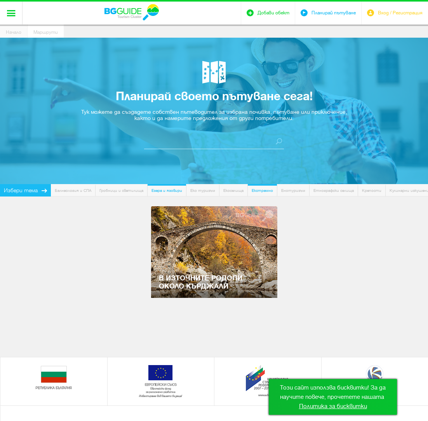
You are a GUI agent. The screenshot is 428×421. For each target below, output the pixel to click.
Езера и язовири (166, 190)
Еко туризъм (202, 190)
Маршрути (45, 32)
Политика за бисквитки (333, 406)
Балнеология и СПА (73, 190)
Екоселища (233, 190)
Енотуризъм (293, 190)
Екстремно (262, 190)
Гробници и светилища (121, 190)
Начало (13, 32)
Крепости (371, 190)
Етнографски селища (333, 190)
